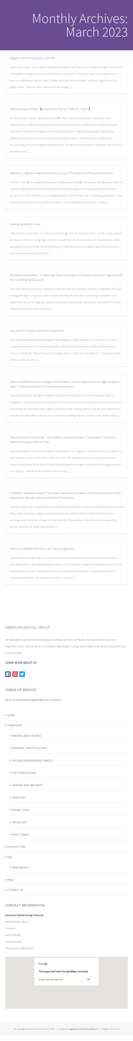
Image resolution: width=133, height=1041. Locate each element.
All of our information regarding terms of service (33, 700)
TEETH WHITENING (24, 773)
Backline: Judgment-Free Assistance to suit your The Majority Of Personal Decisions (61, 173)
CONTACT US (15, 890)
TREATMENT (15, 725)
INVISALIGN (19, 822)
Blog (10, 880)
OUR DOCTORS (16, 847)
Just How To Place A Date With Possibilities (37, 331)
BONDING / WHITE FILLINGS (29, 748)
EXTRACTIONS (20, 810)
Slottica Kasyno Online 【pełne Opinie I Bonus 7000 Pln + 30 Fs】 (51, 109)
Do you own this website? (51, 979)
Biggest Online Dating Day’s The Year (32, 58)
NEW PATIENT (20, 867)
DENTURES (19, 797)
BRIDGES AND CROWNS (26, 736)
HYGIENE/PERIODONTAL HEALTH (32, 760)
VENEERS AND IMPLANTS (27, 785)
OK (88, 979)
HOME (11, 715)
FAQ (9, 857)
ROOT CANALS (20, 834)
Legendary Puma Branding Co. (83, 1028)
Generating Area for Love (25, 224)
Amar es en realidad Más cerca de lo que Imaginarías (42, 549)
